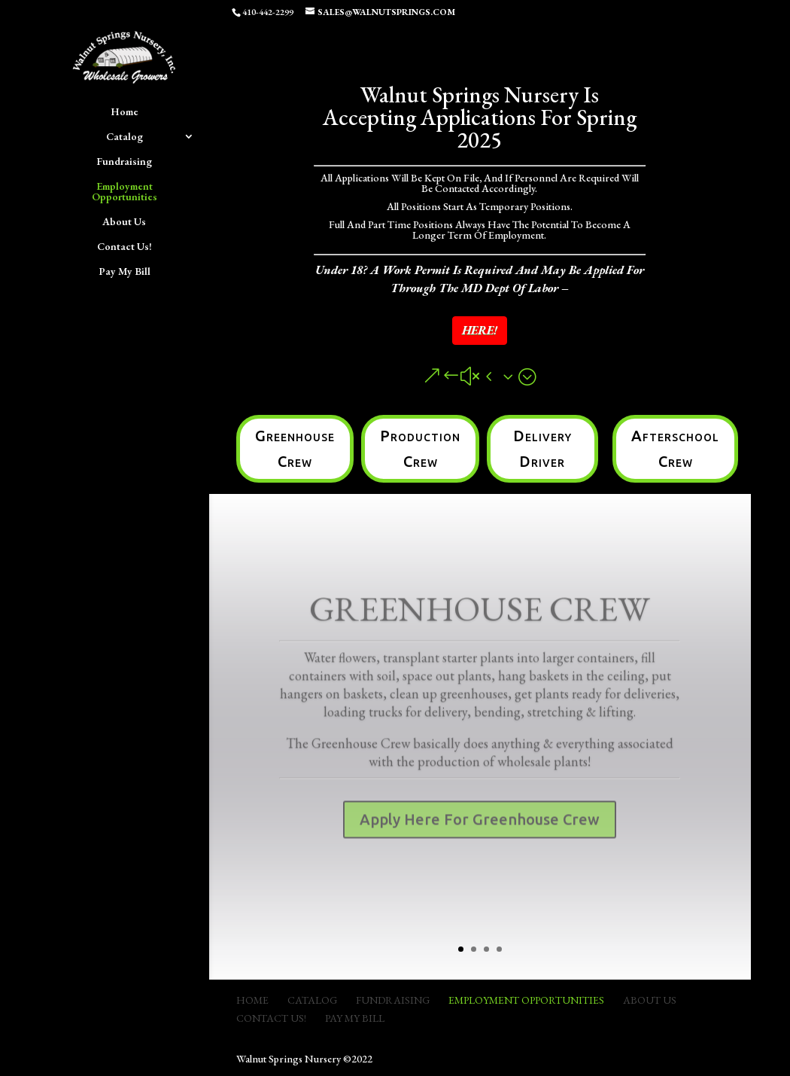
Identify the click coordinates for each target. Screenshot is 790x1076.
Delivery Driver (542, 448)
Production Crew (420, 448)
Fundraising (124, 162)
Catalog (124, 137)
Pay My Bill (124, 272)
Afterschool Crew (675, 448)
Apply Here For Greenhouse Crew (480, 831)
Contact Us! (124, 247)
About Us (124, 222)
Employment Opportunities (124, 192)
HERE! (479, 330)
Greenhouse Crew (295, 448)
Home (124, 112)
